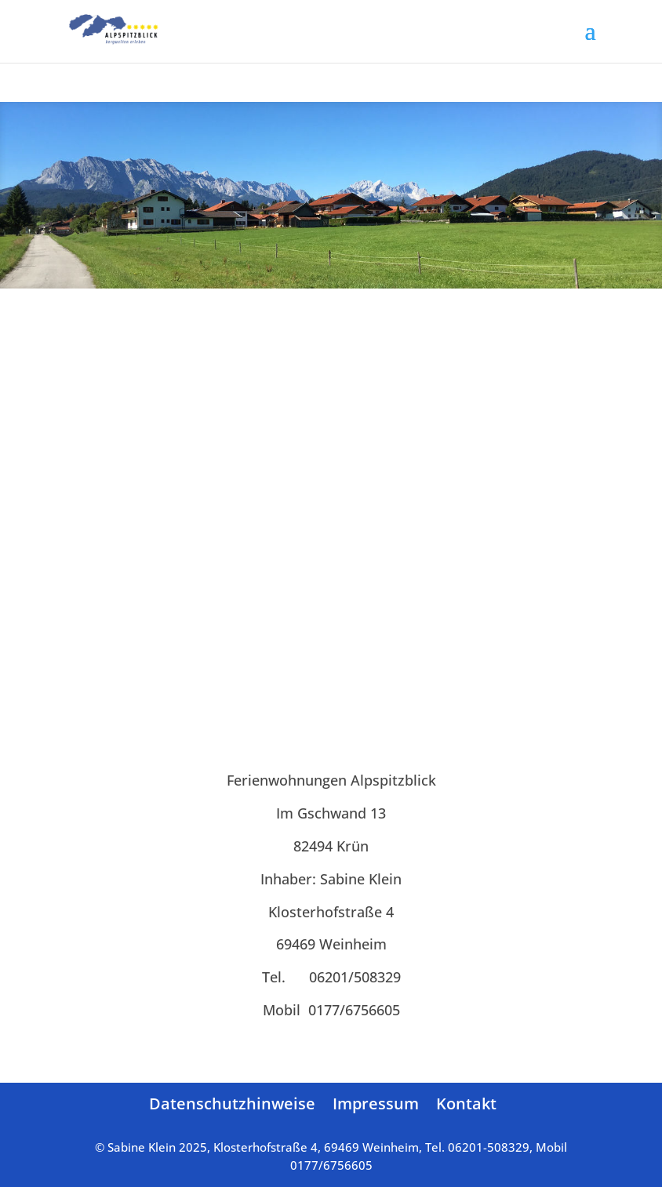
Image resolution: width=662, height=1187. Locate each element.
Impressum (376, 1103)
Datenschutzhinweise (232, 1103)
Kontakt (466, 1103)
